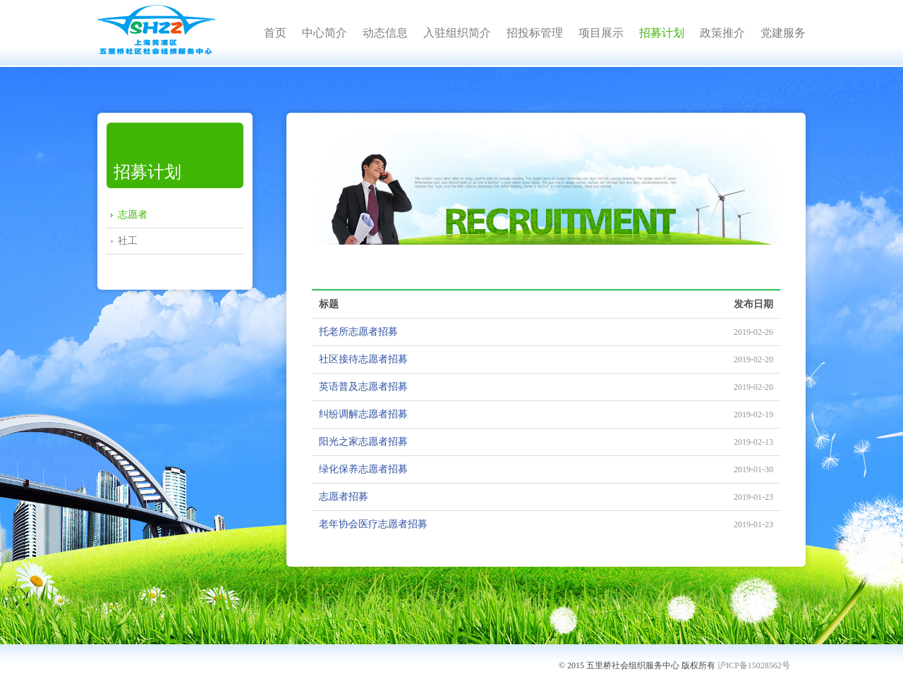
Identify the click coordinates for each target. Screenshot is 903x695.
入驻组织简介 (457, 33)
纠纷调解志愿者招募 (363, 414)
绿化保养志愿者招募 (363, 469)
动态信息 (385, 33)
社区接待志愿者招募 (363, 359)
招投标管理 (535, 33)
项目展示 (601, 33)
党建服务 (783, 33)
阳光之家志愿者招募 (363, 441)
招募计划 (661, 33)
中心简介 (324, 33)
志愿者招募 (343, 496)
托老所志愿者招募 (358, 331)
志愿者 (132, 214)
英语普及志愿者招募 (363, 386)
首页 (275, 33)
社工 (128, 240)
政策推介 (722, 33)
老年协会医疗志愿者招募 (373, 524)
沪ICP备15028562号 (753, 665)
